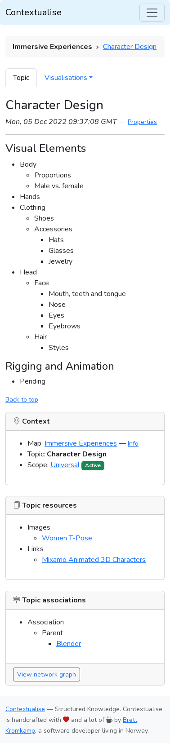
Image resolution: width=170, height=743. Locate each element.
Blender (68, 644)
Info (133, 443)
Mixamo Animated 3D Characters (94, 560)
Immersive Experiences (81, 443)
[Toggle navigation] (152, 13)
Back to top (21, 399)
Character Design (130, 47)
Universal (65, 465)
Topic (21, 78)
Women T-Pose (67, 538)
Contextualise (33, 12)
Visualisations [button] (66, 78)
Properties (142, 122)
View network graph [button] (46, 674)
